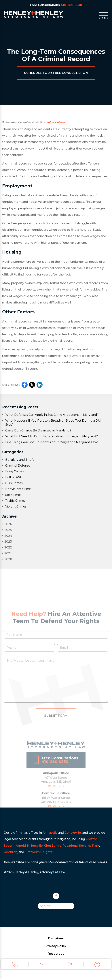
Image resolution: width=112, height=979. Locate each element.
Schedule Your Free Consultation (56, 73)
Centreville (72, 832)
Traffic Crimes (15, 500)
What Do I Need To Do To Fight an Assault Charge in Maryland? (51, 436)
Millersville (35, 845)
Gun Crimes (13, 483)
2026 (7, 524)
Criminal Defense (54, 122)
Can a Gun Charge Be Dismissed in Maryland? (38, 430)
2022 (7, 547)
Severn (9, 845)
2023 (7, 542)
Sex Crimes (13, 495)
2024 (7, 536)
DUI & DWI (13, 477)
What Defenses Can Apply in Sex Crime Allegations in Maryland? (52, 414)
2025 (7, 530)
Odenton (10, 852)
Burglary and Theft (19, 459)
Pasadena (70, 845)
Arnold (21, 845)
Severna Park (89, 845)
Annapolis (50, 832)
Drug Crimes (14, 471)
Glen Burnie (52, 845)
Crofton (92, 839)
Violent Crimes (15, 506)
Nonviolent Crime (18, 489)
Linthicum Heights (38, 852)
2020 (7, 559)
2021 (6, 553)
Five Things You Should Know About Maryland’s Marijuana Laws (51, 442)
